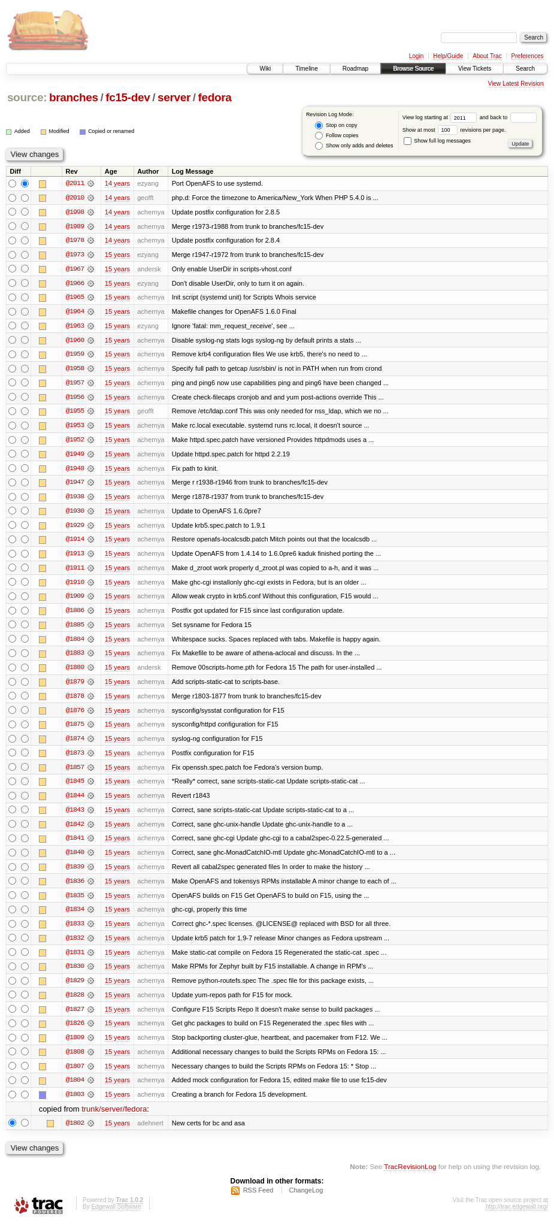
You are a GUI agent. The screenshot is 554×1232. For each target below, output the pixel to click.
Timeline (306, 68)
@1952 (75, 442)
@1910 (75, 586)
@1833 (75, 931)
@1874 (75, 744)
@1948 (75, 471)
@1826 (75, 1031)
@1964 (75, 312)
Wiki (265, 68)
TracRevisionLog (410, 1175)
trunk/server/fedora (114, 1117)
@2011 (75, 183)
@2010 (75, 197)
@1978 (75, 241)
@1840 (75, 859)
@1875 (75, 729)
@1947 (75, 485)
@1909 (75, 600)
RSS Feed (258, 1199)
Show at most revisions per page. (454, 130)
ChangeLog (306, 1199)
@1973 (75, 255)
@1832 (75, 945)
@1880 (75, 672)
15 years (117, 255)
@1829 (75, 988)
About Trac (487, 56)
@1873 (75, 758)
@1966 (75, 284)
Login (416, 56)
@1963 (75, 327)
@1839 (75, 873)
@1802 (75, 1132)
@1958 (75, 370)
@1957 (75, 384)
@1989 (75, 226)
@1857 (75, 772)
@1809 (75, 1046)
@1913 (75, 557)
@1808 (75, 1060)
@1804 (75, 1089)
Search (525, 68)
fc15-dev (127, 97)
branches (73, 97)
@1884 (75, 643)
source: (27, 97)
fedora (215, 97)
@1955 (75, 413)
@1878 (75, 701)
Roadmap (355, 68)
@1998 (75, 212)
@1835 (75, 902)
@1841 (75, 844)
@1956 (75, 399)
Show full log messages (437, 141)
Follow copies (336, 136)
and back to (508, 117)
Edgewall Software (116, 1216)
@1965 (75, 298)
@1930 (75, 514)
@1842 (75, 830)
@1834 (75, 916)
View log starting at (441, 117)
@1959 (75, 356)
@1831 (75, 959)
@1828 (75, 1002)
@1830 (75, 974)
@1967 (75, 269)
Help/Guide (448, 56)
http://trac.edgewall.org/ (517, 1216)
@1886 (75, 614)
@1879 (75, 686)
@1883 (75, 657)
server (174, 97)
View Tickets (474, 68)
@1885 (75, 629)
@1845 (75, 787)
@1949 (75, 456)
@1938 (75, 499)
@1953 (75, 427)
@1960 (75, 341)
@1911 (75, 571)
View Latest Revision (516, 83)
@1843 (75, 816)
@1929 (75, 528)
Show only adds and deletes (354, 146)
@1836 (75, 887)
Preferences (527, 56)
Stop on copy (336, 125)
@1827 (75, 1017)
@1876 (75, 715)
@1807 (75, 1074)
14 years (117, 183)
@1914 (75, 542)
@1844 (75, 801)
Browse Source (413, 68)
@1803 (75, 1103)
